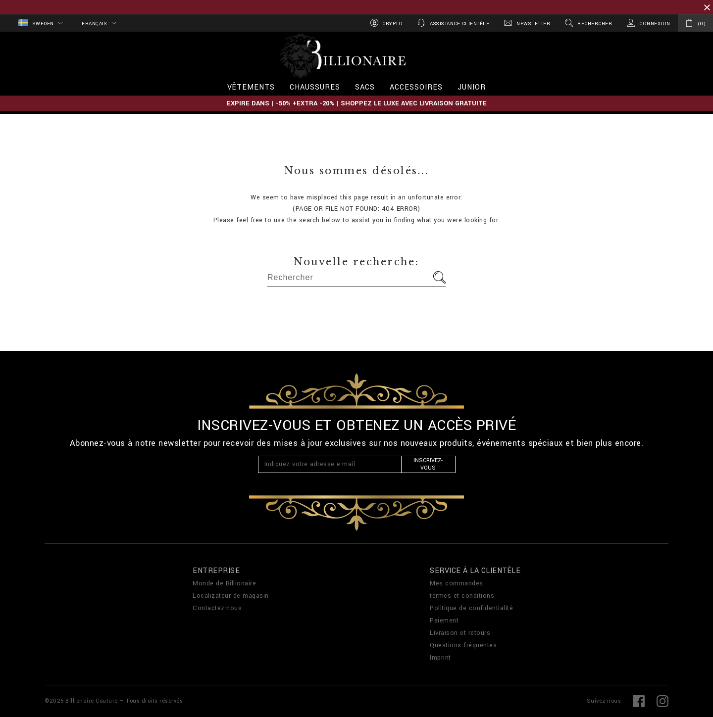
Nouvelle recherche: (356, 262)
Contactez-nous (217, 608)
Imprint (440, 657)
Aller (439, 277)
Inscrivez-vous (428, 464)
